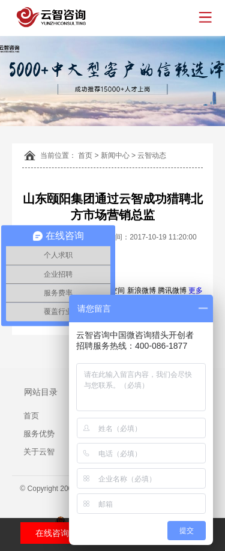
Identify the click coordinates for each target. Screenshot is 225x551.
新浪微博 (141, 290)
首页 (85, 155)
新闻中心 (115, 155)
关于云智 (39, 451)
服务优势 (39, 433)
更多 (195, 290)
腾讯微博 (172, 290)
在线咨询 (52, 533)
